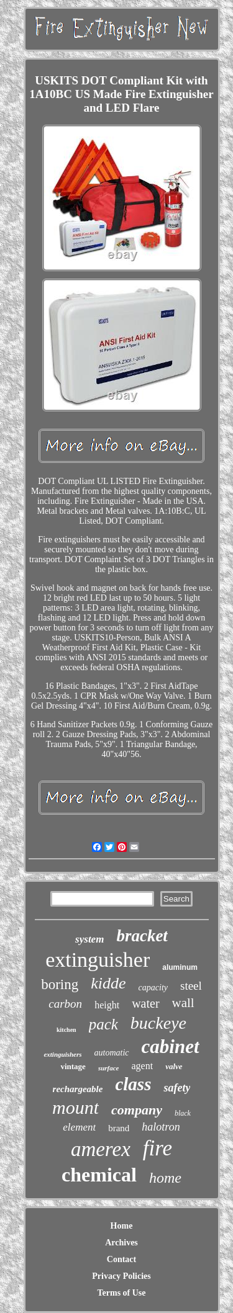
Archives (121, 1242)
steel (191, 985)
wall (183, 1002)
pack (103, 1024)
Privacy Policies (121, 1276)
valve (173, 1066)
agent (142, 1065)
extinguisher (97, 959)
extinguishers (62, 1054)
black (183, 1113)
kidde (108, 983)
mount (75, 1107)
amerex (100, 1149)
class (133, 1084)
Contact (121, 1259)
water (145, 1003)
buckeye (158, 1023)
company (136, 1110)
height (106, 1005)
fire (157, 1148)
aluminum (180, 967)
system (89, 939)
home (165, 1178)
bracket (141, 935)
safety (176, 1088)
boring (59, 984)
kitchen (66, 1029)
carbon (65, 1003)
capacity (153, 987)
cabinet (170, 1046)
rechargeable (78, 1089)
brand (118, 1128)
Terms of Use (121, 1292)
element (79, 1127)
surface (108, 1068)
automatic (111, 1052)
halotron (161, 1127)
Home (122, 1225)
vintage (72, 1066)
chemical (99, 1174)
